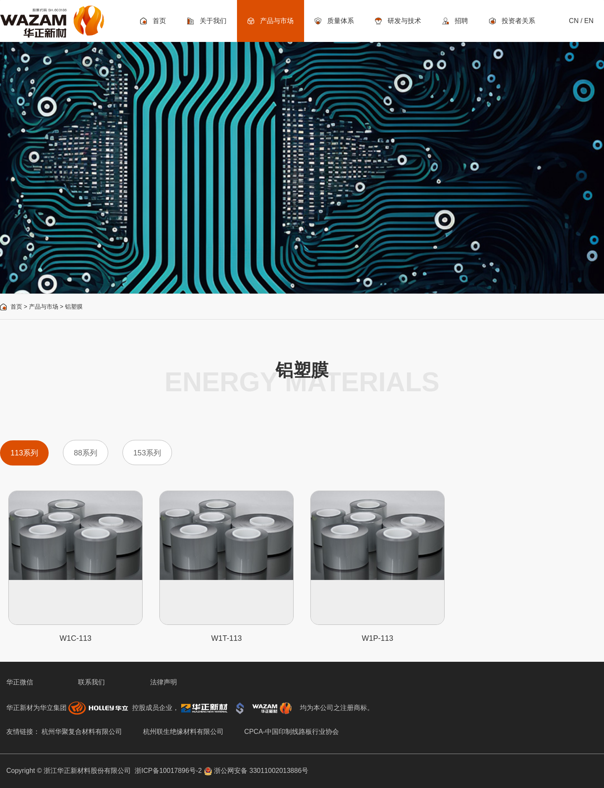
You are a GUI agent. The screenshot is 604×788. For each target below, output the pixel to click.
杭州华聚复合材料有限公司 (82, 731)
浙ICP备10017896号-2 (168, 770)
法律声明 (163, 682)
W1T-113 (226, 638)
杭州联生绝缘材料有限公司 (183, 731)
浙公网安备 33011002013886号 (256, 770)
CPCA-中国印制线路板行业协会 (291, 731)
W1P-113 (377, 638)
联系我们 (91, 682)
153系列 (147, 453)
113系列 (24, 453)
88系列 (85, 453)
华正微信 (19, 682)
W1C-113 (75, 638)
